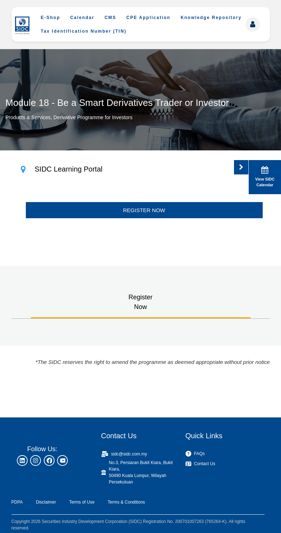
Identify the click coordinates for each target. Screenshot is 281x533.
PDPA (17, 502)
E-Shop (50, 17)
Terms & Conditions (126, 502)
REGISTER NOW (144, 210)
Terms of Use (82, 502)
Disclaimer (46, 502)
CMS (110, 17)
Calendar (82, 17)
